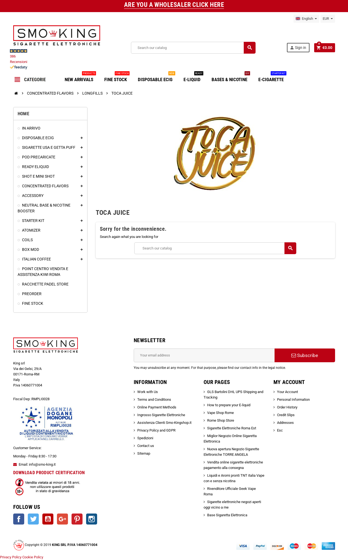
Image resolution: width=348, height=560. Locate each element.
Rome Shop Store (220, 420)
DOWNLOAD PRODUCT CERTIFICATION (49, 472)
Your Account (287, 392)
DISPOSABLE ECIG (156, 77)
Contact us (145, 446)
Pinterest (77, 519)
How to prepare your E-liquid (228, 405)
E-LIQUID (193, 77)
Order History (287, 407)
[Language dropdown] (306, 19)
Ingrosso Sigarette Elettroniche (161, 415)
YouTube (47, 519)
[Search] (193, 48)
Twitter (33, 519)
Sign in (297, 47)
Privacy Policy (10, 557)
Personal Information (293, 399)
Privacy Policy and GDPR (156, 430)
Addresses (285, 423)
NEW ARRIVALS (80, 77)
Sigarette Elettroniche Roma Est (231, 428)
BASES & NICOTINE (231, 77)
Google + (62, 519)
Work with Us (147, 392)
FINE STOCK (117, 77)
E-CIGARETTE (272, 77)
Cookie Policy (32, 557)
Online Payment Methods (156, 407)
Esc (280, 430)
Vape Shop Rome (220, 413)
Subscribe (304, 355)
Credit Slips (286, 415)
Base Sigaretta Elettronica (227, 515)
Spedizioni (145, 438)
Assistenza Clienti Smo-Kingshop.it (164, 423)
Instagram (91, 519)
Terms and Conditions (154, 399)
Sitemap (143, 453)
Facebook (18, 519)
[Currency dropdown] (327, 19)
